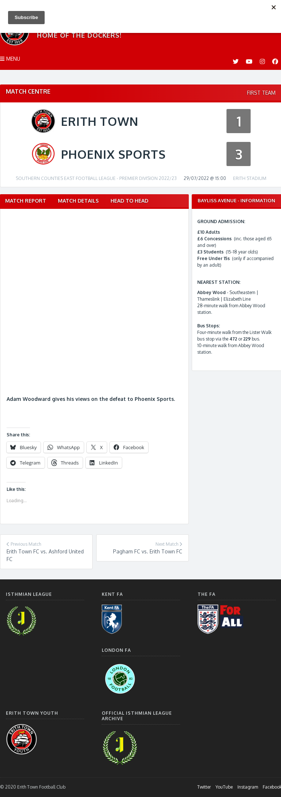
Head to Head (129, 201)
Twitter (204, 787)
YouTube (224, 787)
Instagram (247, 787)
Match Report (25, 201)
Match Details (78, 201)
